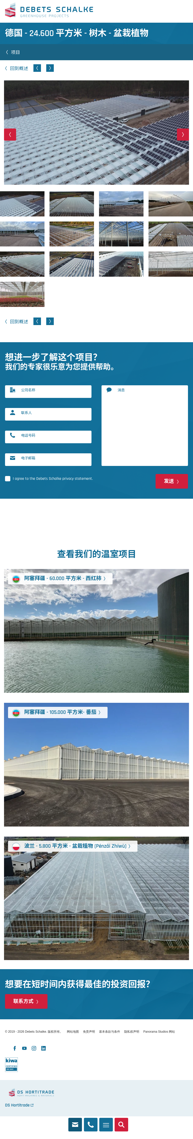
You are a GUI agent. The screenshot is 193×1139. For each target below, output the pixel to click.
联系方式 (23, 1001)
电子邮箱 (28, 458)
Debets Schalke (49, 11)
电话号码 (28, 435)
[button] (10, 135)
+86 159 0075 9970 (91, 1122)
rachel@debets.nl (75, 1122)
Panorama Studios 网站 (159, 1031)
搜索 (121, 1122)
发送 (169, 481)
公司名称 (28, 390)
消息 (121, 390)
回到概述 (19, 68)
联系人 (26, 412)
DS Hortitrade (17, 1105)
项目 (15, 52)
